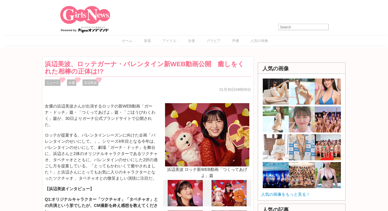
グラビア (214, 41)
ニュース (52, 82)
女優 (191, 41)
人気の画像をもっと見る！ (285, 194)
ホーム (127, 41)
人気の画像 (259, 41)
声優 (235, 41)
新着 (147, 41)
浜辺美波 (90, 82)
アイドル (169, 41)
